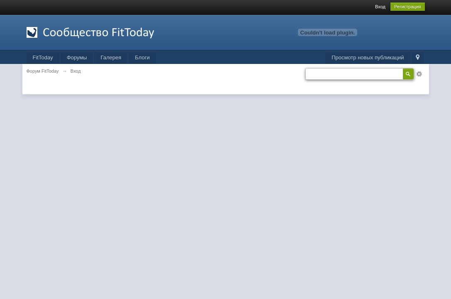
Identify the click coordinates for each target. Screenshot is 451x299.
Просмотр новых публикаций (368, 57)
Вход (380, 6)
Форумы (77, 57)
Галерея (110, 57)
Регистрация (407, 6)
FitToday (43, 57)
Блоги (142, 57)
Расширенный (419, 74)
